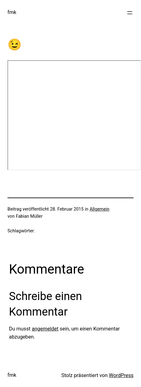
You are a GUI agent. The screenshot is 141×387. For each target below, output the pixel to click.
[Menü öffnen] (130, 12)
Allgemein (99, 209)
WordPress (121, 375)
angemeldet (45, 329)
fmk (11, 12)
